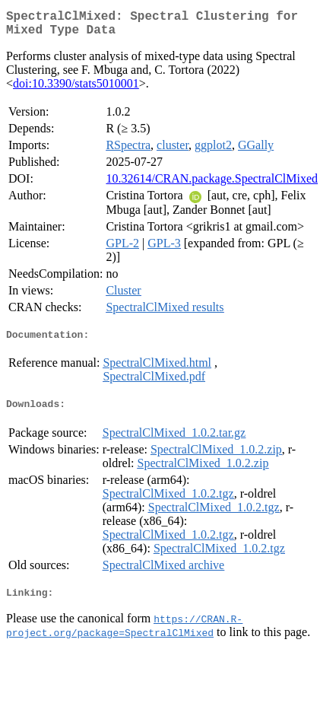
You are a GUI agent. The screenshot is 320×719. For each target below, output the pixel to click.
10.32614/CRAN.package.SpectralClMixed (212, 184)
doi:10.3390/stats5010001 (76, 89)
